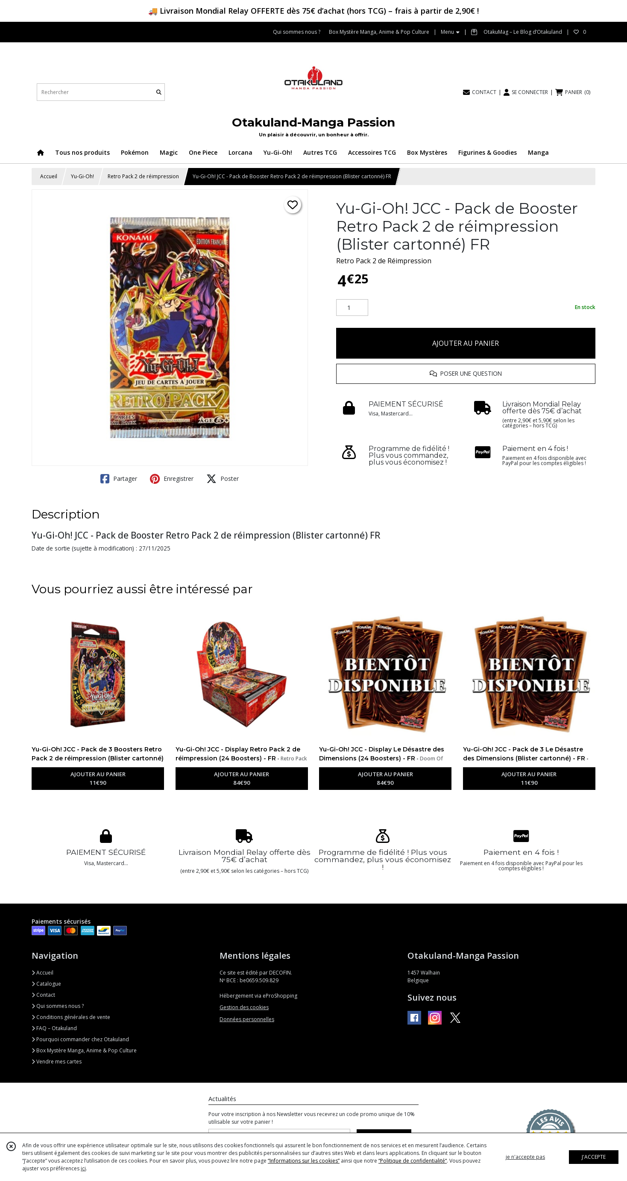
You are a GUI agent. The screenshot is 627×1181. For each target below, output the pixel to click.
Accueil (48, 176)
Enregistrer (171, 479)
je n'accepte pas (525, 1156)
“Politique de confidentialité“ (412, 1160)
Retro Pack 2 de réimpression (143, 176)
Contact (43, 994)
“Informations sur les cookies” (304, 1160)
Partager (118, 479)
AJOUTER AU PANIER (465, 343)
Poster (222, 479)
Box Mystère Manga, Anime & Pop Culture (84, 1050)
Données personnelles (247, 1019)
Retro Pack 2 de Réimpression (383, 260)
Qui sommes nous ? (58, 1006)
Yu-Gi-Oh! (82, 176)
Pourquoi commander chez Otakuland (80, 1039)
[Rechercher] (158, 92)
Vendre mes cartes (57, 1061)
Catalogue (46, 983)
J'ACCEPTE (594, 1156)
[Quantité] (352, 307)
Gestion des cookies (244, 1007)
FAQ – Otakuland (54, 1028)
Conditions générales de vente (71, 1017)
